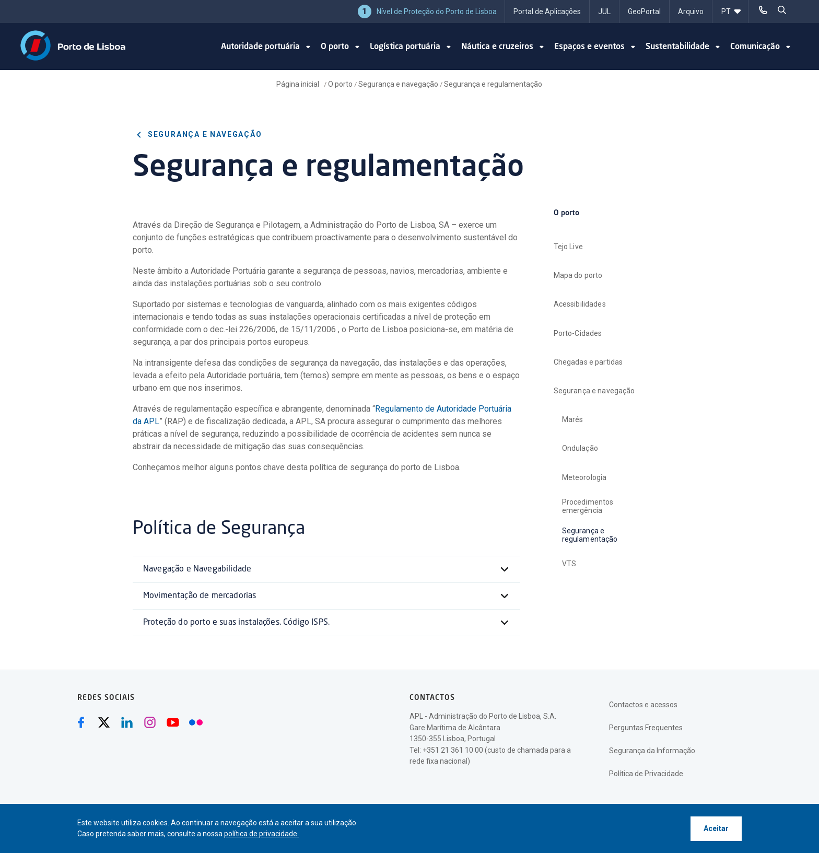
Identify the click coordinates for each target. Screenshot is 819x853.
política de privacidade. (261, 833)
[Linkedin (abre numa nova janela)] (126, 722)
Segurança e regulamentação (493, 84)
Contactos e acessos (643, 704)
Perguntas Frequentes (646, 727)
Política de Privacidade (646, 773)
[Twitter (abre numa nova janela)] (103, 722)
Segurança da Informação (652, 750)
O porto (340, 84)
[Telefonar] (763, 10)
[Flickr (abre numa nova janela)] (195, 722)
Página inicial (298, 84)
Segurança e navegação (398, 84)
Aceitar (716, 828)
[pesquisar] (782, 10)
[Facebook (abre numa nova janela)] (80, 722)
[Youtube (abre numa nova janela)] (172, 722)
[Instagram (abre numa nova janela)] (149, 722)
